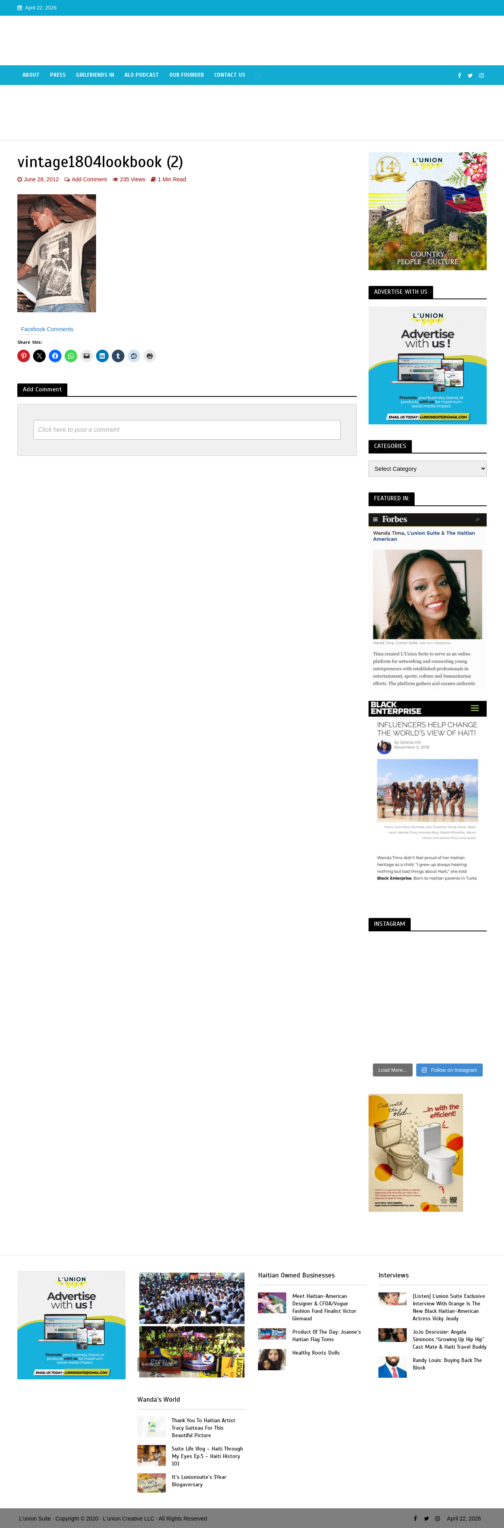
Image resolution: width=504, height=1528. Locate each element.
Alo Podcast (141, 75)
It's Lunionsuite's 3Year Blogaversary (199, 1481)
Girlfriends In (95, 75)
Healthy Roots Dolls (316, 1352)
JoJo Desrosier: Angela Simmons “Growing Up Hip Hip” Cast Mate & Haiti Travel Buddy (450, 1339)
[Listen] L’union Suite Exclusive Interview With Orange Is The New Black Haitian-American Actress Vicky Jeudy (449, 1307)
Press (58, 75)
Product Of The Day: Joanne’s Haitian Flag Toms (326, 1336)
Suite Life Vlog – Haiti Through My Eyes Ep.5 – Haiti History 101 (207, 1456)
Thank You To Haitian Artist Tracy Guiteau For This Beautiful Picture (203, 1428)
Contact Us (229, 75)
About (31, 75)
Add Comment (89, 179)
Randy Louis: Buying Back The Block (447, 1364)
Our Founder (186, 75)
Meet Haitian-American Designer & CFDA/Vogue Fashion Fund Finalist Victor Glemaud (324, 1307)
